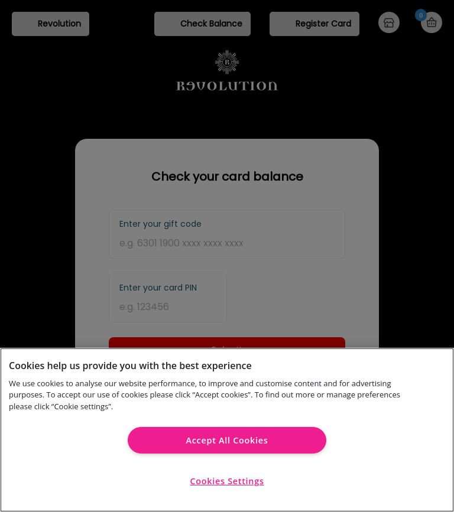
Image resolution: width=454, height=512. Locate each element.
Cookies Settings (227, 481)
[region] (227, 430)
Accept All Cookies (227, 440)
